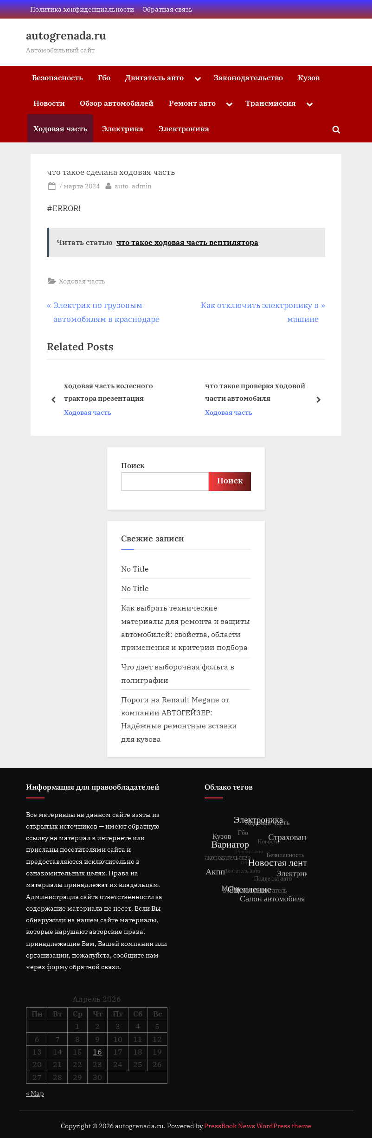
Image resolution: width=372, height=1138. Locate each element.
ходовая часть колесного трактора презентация (108, 392)
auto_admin (133, 185)
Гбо (104, 77)
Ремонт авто (192, 103)
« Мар (35, 1093)
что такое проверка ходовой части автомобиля (255, 392)
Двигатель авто (154, 77)
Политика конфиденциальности (82, 9)
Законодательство (248, 77)
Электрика (122, 128)
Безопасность (57, 77)
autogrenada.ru (66, 35)
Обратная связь (167, 9)
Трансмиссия (270, 103)
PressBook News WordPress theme (258, 1126)
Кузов (309, 77)
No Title (135, 568)
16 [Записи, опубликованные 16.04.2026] (97, 1051)
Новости (49, 103)
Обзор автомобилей (117, 103)
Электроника (184, 128)
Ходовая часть (60, 128)
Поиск (133, 465)
